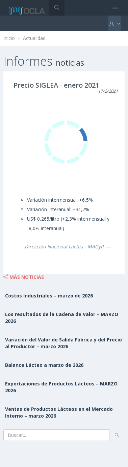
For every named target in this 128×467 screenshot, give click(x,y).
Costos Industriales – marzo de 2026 (49, 295)
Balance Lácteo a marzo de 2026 (44, 365)
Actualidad (34, 38)
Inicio (9, 38)
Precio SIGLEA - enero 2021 (56, 85)
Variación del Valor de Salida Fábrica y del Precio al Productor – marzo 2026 (63, 343)
